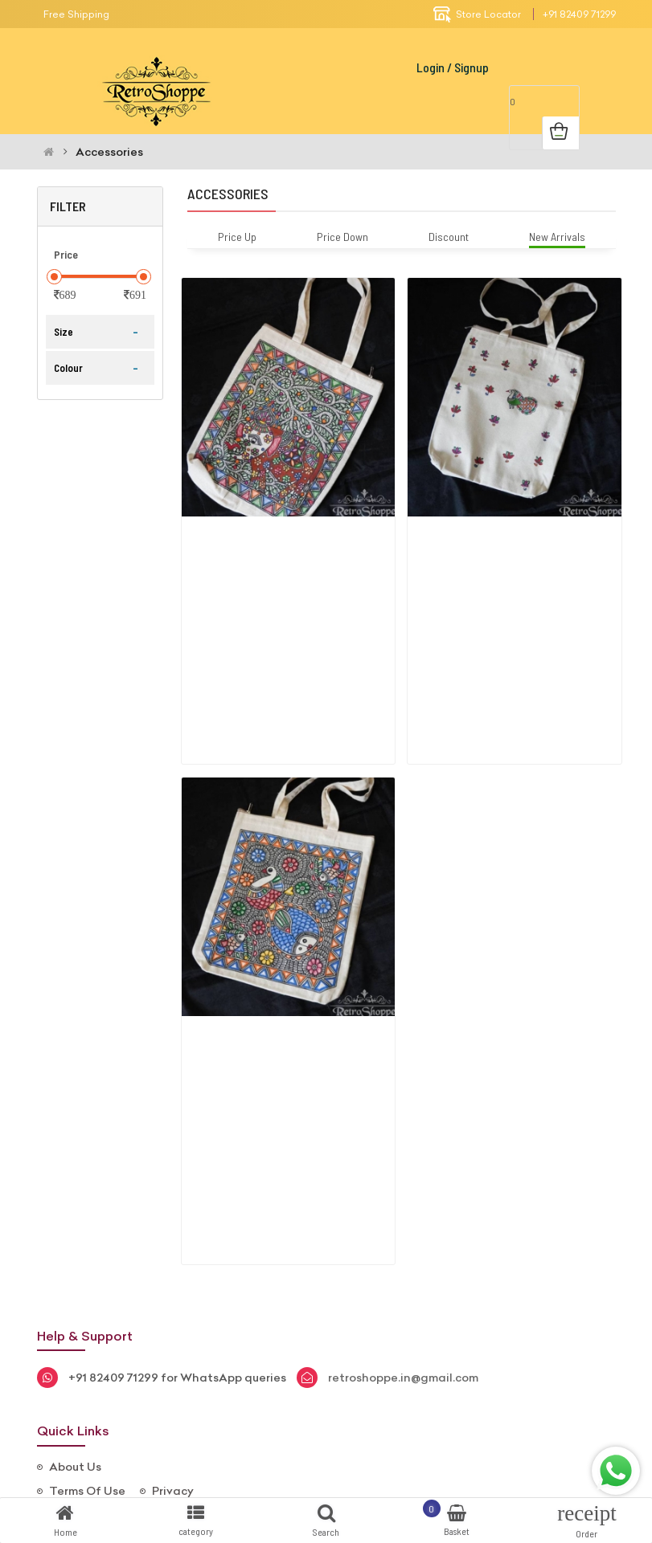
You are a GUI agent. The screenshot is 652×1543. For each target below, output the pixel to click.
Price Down (342, 236)
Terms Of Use (87, 1359)
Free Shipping (76, 14)
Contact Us (82, 1407)
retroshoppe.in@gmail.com (403, 1246)
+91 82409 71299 (579, 14)
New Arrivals (557, 236)
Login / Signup (452, 67)
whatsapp (429, 1456)
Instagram (325, 1456)
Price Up (237, 236)
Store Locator (477, 14)
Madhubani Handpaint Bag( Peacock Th (505, 538)
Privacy (173, 1359)
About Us (75, 1335)
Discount (449, 236)
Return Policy (86, 1383)
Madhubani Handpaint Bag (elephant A (277, 538)
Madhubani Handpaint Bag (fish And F (275, 972)
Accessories (109, 151)
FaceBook (222, 1456)
